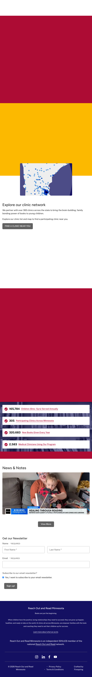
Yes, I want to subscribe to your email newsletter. (27, 577)
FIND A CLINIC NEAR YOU (17, 226)
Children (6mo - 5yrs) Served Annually (39, 409)
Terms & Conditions (55, 669)
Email (5, 558)
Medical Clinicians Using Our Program (37, 444)
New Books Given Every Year (36, 432)
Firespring (78, 669)
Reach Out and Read (45, 644)
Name (5, 543)
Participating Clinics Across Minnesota (35, 421)
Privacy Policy (55, 666)
